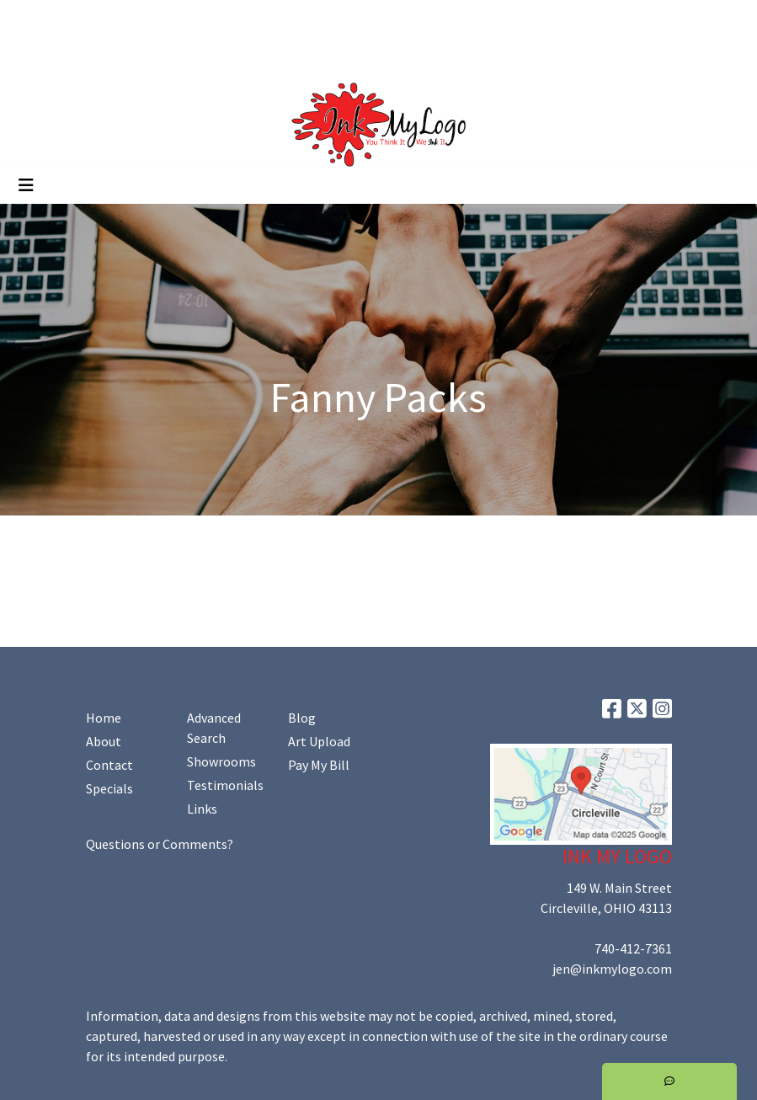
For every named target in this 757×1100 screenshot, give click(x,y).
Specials (109, 788)
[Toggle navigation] (26, 185)
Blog (302, 717)
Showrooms (221, 761)
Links (202, 808)
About (103, 741)
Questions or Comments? (159, 844)
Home (33, 18)
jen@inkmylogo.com (612, 968)
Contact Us (159, 18)
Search (586, 18)
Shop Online (192, 55)
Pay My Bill (318, 764)
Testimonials (225, 785)
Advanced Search (214, 727)
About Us (89, 18)
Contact (109, 764)
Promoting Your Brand (80, 55)
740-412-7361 (633, 948)
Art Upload (234, 18)
